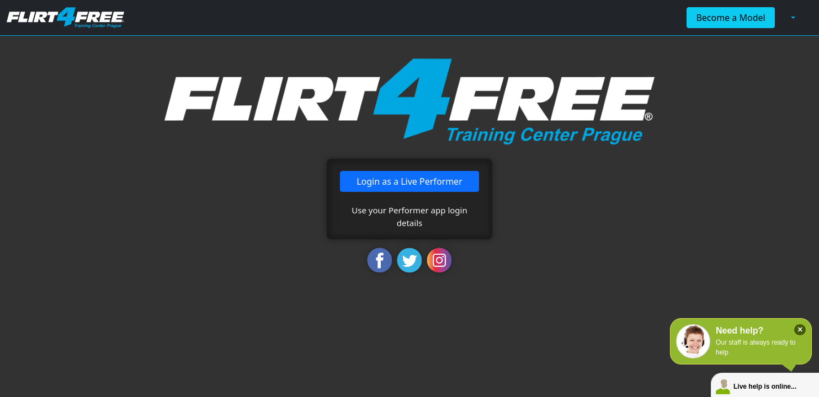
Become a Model (730, 18)
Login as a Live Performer (409, 181)
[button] (792, 18)
